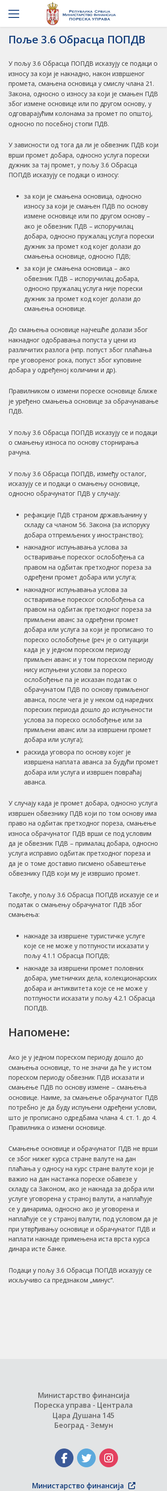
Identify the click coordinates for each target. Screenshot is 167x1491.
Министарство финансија (83, 1486)
